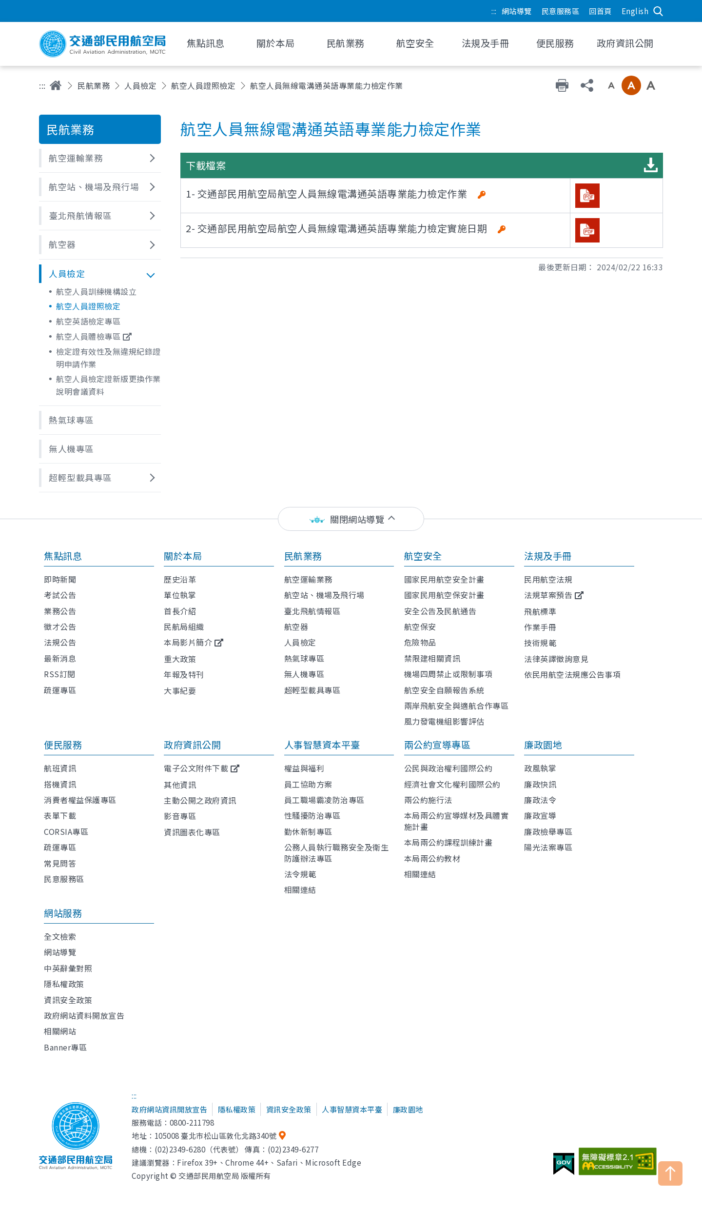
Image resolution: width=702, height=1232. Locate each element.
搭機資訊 (60, 784)
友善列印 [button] (562, 85)
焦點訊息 (63, 556)
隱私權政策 (64, 984)
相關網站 (60, 1031)
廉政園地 (543, 744)
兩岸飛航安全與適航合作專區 (456, 705)
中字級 (631, 85)
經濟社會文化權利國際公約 (452, 784)
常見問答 (60, 863)
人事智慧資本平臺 (322, 744)
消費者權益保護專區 (80, 800)
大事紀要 (180, 690)
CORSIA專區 (66, 831)
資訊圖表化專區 (192, 832)
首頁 (55, 85)
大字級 (651, 85)
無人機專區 (304, 674)
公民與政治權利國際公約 (448, 768)
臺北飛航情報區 (312, 611)
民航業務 (94, 85)
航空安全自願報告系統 (444, 690)
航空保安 (420, 626)
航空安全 (423, 556)
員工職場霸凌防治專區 (324, 800)
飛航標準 (540, 611)
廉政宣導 (540, 815)
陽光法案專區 (548, 847)
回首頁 (600, 10)
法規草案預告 (548, 595)
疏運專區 (60, 690)
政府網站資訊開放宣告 (169, 1109)
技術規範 (540, 642)
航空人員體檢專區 (88, 336)
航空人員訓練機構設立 (96, 291)
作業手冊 (540, 627)
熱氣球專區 (304, 658)
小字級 (611, 85)
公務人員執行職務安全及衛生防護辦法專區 (336, 852)
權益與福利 (304, 768)
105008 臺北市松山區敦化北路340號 (216, 1135)
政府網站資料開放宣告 (84, 1015)
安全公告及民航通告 (440, 611)
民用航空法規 (548, 579)
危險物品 (420, 642)
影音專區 (180, 816)
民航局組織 (184, 626)
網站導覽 (517, 10)
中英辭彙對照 (68, 968)
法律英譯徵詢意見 (556, 659)
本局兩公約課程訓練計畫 (448, 842)
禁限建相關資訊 (432, 658)
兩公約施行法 (428, 800)
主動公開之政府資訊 (200, 800)
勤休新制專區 (308, 831)
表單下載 (60, 815)
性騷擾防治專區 (312, 815)
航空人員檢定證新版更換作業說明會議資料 (108, 385)
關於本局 (183, 556)
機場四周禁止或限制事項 (448, 674)
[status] (351, 519)
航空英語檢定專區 (88, 321)
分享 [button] (587, 85)
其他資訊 (180, 784)
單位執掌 (180, 595)
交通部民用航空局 (102, 44)
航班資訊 (60, 768)
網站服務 (63, 913)
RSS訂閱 (60, 674)
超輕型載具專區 (312, 690)
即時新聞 (60, 579)
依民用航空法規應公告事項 (572, 674)
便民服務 (63, 744)
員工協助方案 (308, 784)
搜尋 (658, 11)
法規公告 (60, 642)
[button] (100, 158)
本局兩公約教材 (432, 858)
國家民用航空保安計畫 (444, 595)
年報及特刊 (184, 674)
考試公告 (60, 595)
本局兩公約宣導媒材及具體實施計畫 (456, 820)
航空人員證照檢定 (203, 85)
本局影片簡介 (188, 642)
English (635, 10)
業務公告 (60, 611)
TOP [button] (670, 1173)
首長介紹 (180, 611)
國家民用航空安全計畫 (444, 579)
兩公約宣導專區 (437, 744)
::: (494, 10)
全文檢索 (60, 936)
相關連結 (300, 889)
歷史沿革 (180, 579)
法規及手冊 (548, 556)
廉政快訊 (540, 784)
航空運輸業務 (308, 579)
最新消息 (60, 658)
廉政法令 (540, 800)
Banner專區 (65, 1047)
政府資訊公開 (192, 744)
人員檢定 (140, 85)
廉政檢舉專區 (548, 831)
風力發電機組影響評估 (444, 721)
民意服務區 (561, 10)
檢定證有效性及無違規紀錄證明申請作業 (108, 357)
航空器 (296, 626)
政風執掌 (540, 768)
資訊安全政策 (68, 1000)
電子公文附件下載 (196, 768)
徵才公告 (60, 626)
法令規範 (300, 874)
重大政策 (180, 659)
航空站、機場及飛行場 (324, 595)
